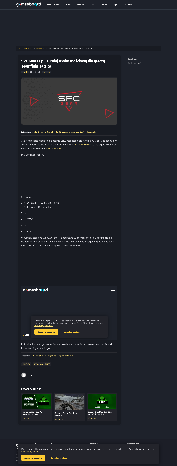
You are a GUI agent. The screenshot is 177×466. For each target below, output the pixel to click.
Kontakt (104, 4)
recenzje (81, 4)
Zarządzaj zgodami (59, 457)
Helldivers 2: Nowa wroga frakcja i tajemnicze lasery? (53, 355)
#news (26, 364)
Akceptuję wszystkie (33, 457)
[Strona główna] (28, 6)
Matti (25, 72)
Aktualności (53, 4)
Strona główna (26, 48)
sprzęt (68, 4)
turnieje (39, 48)
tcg (93, 4)
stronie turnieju (54, 148)
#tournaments (42, 364)
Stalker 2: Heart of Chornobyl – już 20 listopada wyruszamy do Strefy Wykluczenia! (64, 132)
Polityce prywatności (30, 451)
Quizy (117, 4)
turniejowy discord (83, 144)
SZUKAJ (128, 4)
